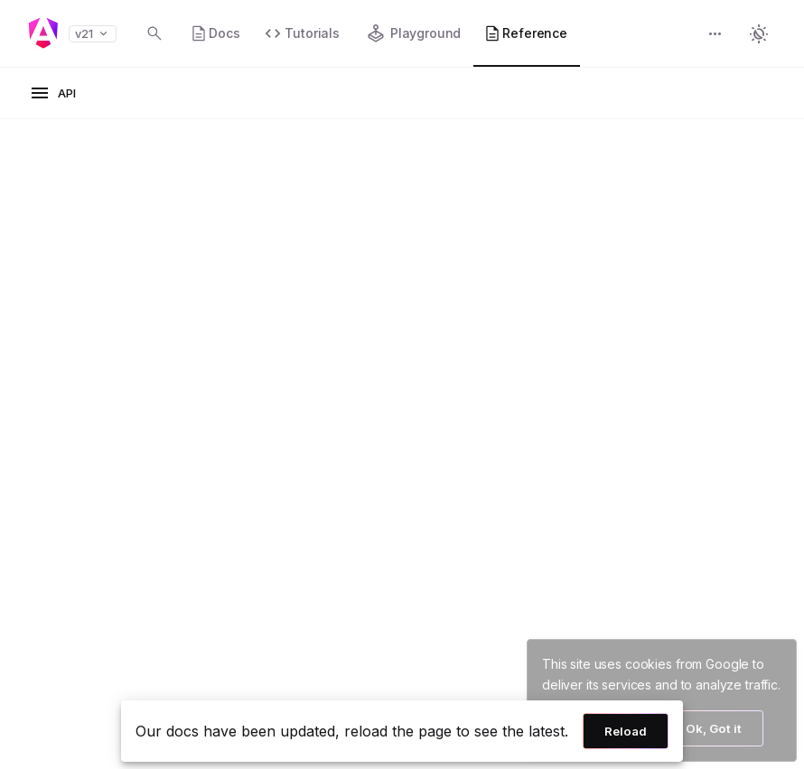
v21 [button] (92, 34)
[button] (715, 35)
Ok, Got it (714, 728)
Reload (625, 731)
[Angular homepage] (43, 33)
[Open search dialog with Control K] (154, 33)
